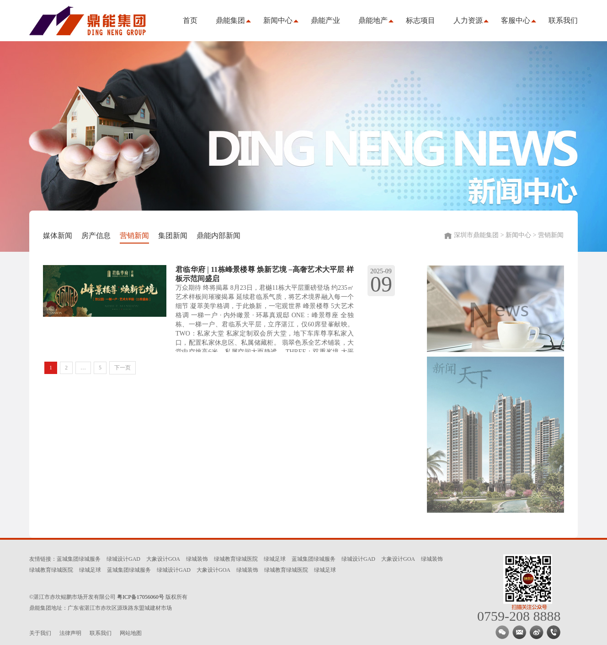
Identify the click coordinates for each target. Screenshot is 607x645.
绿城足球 (275, 559)
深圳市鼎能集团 (91, 21)
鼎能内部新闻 (218, 235)
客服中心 (515, 20)
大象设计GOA (163, 559)
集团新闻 (172, 235)
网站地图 (131, 633)
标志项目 (420, 20)
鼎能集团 (230, 20)
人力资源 (468, 20)
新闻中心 (278, 20)
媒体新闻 (57, 235)
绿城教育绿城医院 (236, 559)
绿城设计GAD (123, 559)
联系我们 (563, 20)
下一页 (122, 367)
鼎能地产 (373, 20)
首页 (190, 20)
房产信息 (96, 235)
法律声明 (70, 633)
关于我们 (40, 633)
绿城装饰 (197, 559)
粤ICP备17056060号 (140, 597)
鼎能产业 (325, 20)
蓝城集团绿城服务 (79, 559)
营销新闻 (134, 235)
